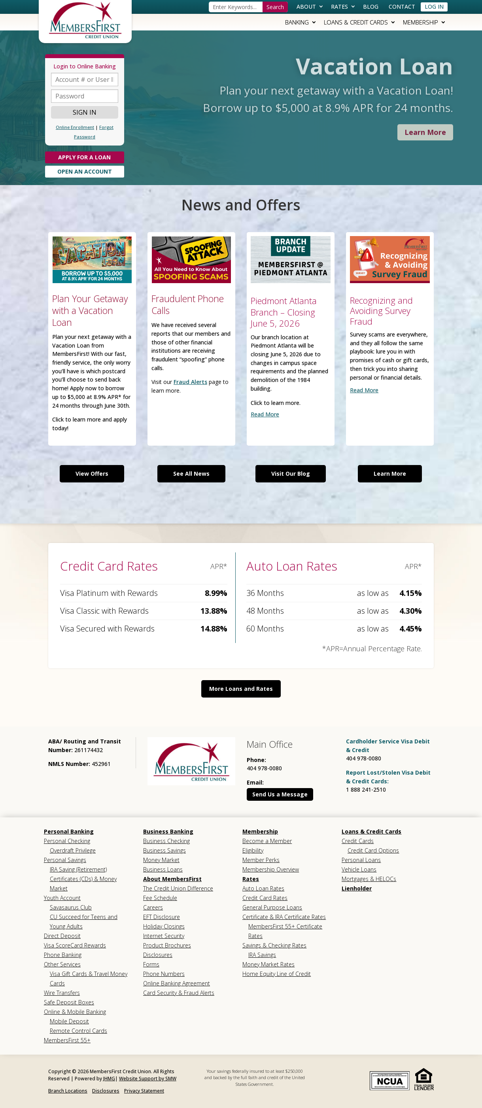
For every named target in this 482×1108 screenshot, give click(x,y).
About (306, 6)
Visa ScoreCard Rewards (75, 945)
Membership (420, 22)
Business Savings (164, 850)
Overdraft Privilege (73, 850)
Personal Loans (361, 860)
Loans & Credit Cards (356, 22)
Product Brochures (167, 945)
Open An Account (84, 171)
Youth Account (62, 898)
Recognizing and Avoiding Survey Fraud (381, 310)
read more (265, 414)
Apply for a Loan (84, 157)
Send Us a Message (280, 794)
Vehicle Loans (359, 869)
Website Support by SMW (147, 1078)
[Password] (84, 96)
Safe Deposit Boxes (69, 1002)
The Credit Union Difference (178, 888)
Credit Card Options (373, 850)
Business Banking (168, 831)
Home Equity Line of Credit (276, 974)
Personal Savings (65, 860)
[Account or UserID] (84, 79)
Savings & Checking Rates (274, 945)
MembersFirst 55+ (67, 1040)
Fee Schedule (160, 898)
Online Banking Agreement (176, 983)
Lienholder (357, 888)
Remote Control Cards (78, 1030)
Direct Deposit (62, 936)
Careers (153, 907)
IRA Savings (262, 955)
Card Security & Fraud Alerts (178, 992)
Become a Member (267, 841)
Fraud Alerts (190, 382)
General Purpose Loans (272, 907)
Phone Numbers (164, 974)
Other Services (62, 964)
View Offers (92, 473)
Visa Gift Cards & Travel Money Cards (88, 978)
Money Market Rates (268, 964)
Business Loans (163, 869)
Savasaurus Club (71, 907)
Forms (151, 964)
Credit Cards (358, 841)
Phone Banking (62, 955)
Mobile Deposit (69, 1021)
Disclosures (157, 955)
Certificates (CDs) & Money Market (83, 883)
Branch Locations (67, 1090)
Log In (434, 6)
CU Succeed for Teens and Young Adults (83, 921)
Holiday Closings (164, 926)
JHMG (109, 1078)
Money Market (161, 860)
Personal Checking (67, 841)
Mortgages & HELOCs (369, 879)
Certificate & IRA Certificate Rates (284, 917)
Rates (339, 6)
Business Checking (166, 841)
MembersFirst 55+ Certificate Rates (285, 931)
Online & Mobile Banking (75, 1011)
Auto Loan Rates (263, 888)
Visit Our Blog (290, 473)
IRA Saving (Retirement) (78, 869)
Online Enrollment (75, 127)
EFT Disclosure (161, 917)
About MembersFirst (172, 879)
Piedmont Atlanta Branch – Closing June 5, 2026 (284, 312)
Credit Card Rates (264, 898)
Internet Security (163, 936)
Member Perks (261, 860)
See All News (191, 473)
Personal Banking (69, 831)
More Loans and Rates (241, 688)
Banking (297, 22)
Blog (370, 6)
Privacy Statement (144, 1090)
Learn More (390, 473)
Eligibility (252, 850)
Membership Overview (270, 869)
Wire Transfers (62, 992)
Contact (402, 6)
